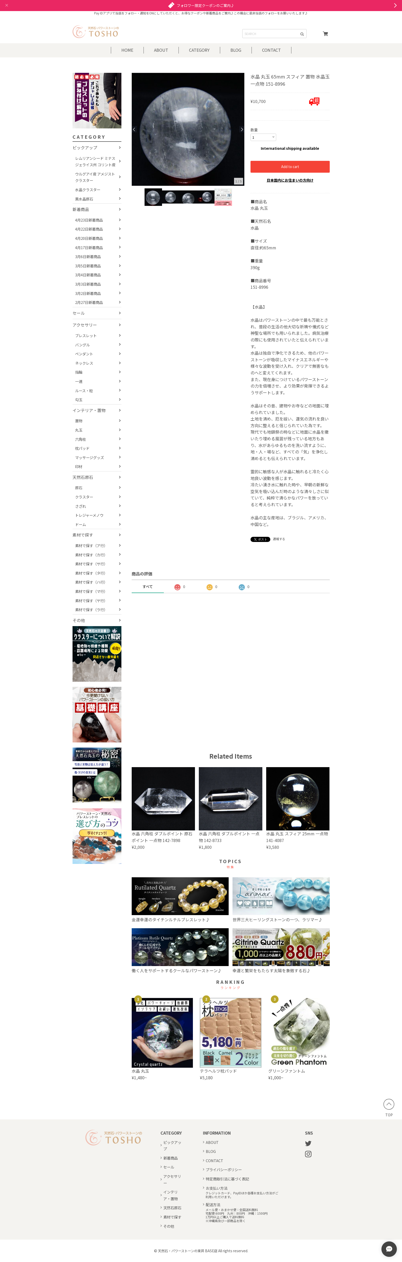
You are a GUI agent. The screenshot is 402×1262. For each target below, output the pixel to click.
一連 (78, 381)
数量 (254, 129)
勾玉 (78, 399)
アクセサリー (85, 325)
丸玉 (78, 430)
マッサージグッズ (89, 457)
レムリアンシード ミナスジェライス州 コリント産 (95, 161)
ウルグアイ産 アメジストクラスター (95, 177)
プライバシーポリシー (224, 1169)
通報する (279, 539)
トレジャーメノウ (89, 515)
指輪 (78, 372)
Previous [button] (134, 129)
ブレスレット (86, 335)
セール (79, 313)
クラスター (84, 496)
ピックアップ (85, 147)
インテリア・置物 (89, 410)
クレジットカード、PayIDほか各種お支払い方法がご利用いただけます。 (242, 1195)
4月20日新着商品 (89, 238)
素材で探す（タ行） (91, 573)
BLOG (235, 50)
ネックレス (84, 363)
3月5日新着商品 (88, 265)
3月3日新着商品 (88, 284)
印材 (78, 466)
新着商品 (81, 209)
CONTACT (271, 50)
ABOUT (161, 50)
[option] (188, 129)
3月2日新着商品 (88, 293)
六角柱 (80, 439)
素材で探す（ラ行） (91, 609)
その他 (79, 620)
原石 (78, 487)
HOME (127, 50)
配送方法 (213, 1204)
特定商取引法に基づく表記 (227, 1178)
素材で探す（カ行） (91, 554)
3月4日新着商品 (88, 274)
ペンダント (84, 353)
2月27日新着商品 (89, 302)
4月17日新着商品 (89, 247)
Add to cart (290, 166)
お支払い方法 (216, 1188)
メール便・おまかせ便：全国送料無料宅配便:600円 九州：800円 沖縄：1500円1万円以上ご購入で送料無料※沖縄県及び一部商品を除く (236, 1215)
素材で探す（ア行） (91, 545)
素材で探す (83, 535)
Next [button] (241, 129)
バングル (82, 344)
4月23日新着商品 (89, 220)
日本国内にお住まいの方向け (290, 180)
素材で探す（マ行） (91, 591)
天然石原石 (83, 477)
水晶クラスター (87, 189)
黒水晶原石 (84, 198)
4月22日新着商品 (89, 229)
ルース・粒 (84, 390)
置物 (78, 420)
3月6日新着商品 (88, 256)
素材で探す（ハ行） (91, 582)
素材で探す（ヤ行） (91, 600)
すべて (147, 586)
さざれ (80, 506)
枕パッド (82, 448)
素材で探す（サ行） (91, 563)
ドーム (80, 524)
